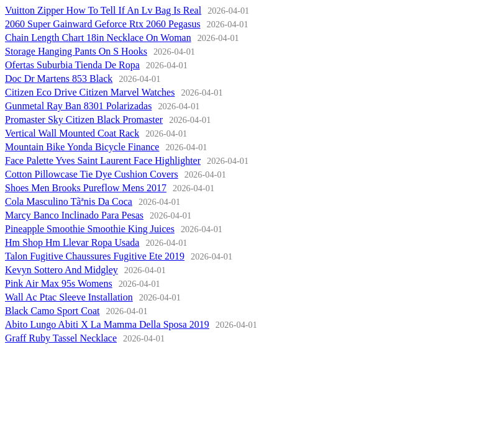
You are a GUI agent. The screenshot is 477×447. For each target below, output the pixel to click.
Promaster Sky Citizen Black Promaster (84, 119)
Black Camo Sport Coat (52, 310)
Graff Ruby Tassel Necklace (61, 338)
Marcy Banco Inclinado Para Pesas (74, 215)
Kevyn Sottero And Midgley (61, 269)
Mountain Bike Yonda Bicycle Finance (82, 147)
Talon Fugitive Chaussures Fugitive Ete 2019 (94, 256)
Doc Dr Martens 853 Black (58, 78)
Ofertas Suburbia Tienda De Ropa (72, 65)
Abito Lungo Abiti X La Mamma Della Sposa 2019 (107, 324)
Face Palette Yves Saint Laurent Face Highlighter (103, 160)
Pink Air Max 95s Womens (58, 283)
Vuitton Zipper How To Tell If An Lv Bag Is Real (103, 10)
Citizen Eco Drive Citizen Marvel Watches (90, 92)
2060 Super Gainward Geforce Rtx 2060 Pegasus (103, 24)
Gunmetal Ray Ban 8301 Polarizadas (78, 106)
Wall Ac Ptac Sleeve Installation (69, 297)
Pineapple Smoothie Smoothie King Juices (90, 229)
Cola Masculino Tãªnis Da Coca (68, 201)
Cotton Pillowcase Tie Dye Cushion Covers (91, 174)
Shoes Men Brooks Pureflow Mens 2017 (85, 188)
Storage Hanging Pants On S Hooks (76, 51)
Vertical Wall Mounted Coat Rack (72, 133)
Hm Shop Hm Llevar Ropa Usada (72, 242)
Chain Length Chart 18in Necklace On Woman (98, 37)
